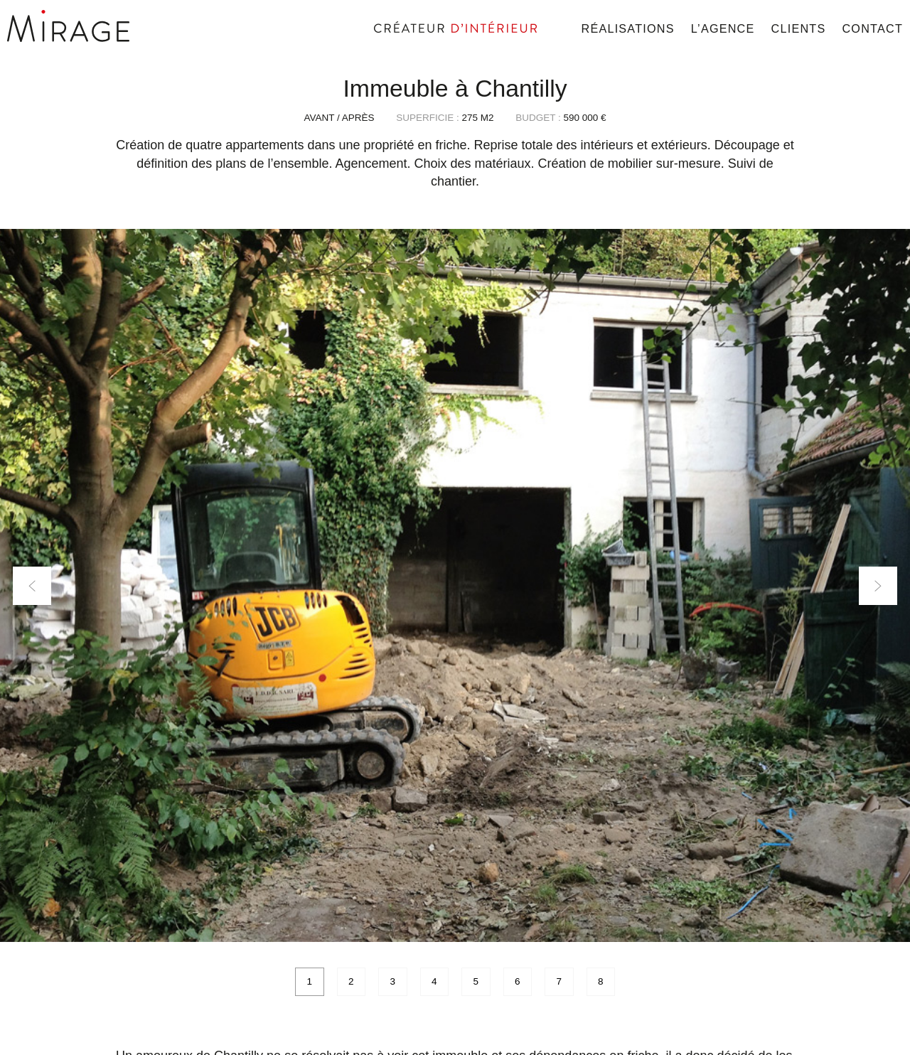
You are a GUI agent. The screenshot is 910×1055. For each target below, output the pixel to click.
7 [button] (559, 981)
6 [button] (517, 981)
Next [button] (878, 586)
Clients (798, 28)
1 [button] (309, 981)
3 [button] (392, 981)
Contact (872, 28)
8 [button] (601, 981)
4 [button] (434, 981)
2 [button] (351, 981)
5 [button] (475, 981)
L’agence (723, 28)
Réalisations (628, 28)
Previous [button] (32, 586)
